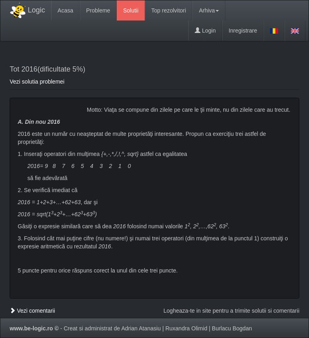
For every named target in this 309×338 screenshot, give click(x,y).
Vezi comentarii (32, 310)
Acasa (65, 10)
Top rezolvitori (168, 10)
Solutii (130, 10)
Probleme (98, 10)
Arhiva (209, 10)
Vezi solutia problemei (37, 81)
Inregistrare (243, 30)
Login (205, 30)
